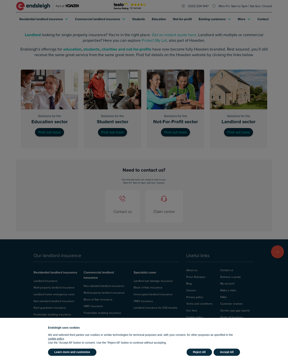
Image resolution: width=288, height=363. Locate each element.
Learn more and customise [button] (72, 352)
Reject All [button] (199, 352)
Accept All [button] (227, 352)
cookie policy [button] (56, 338)
